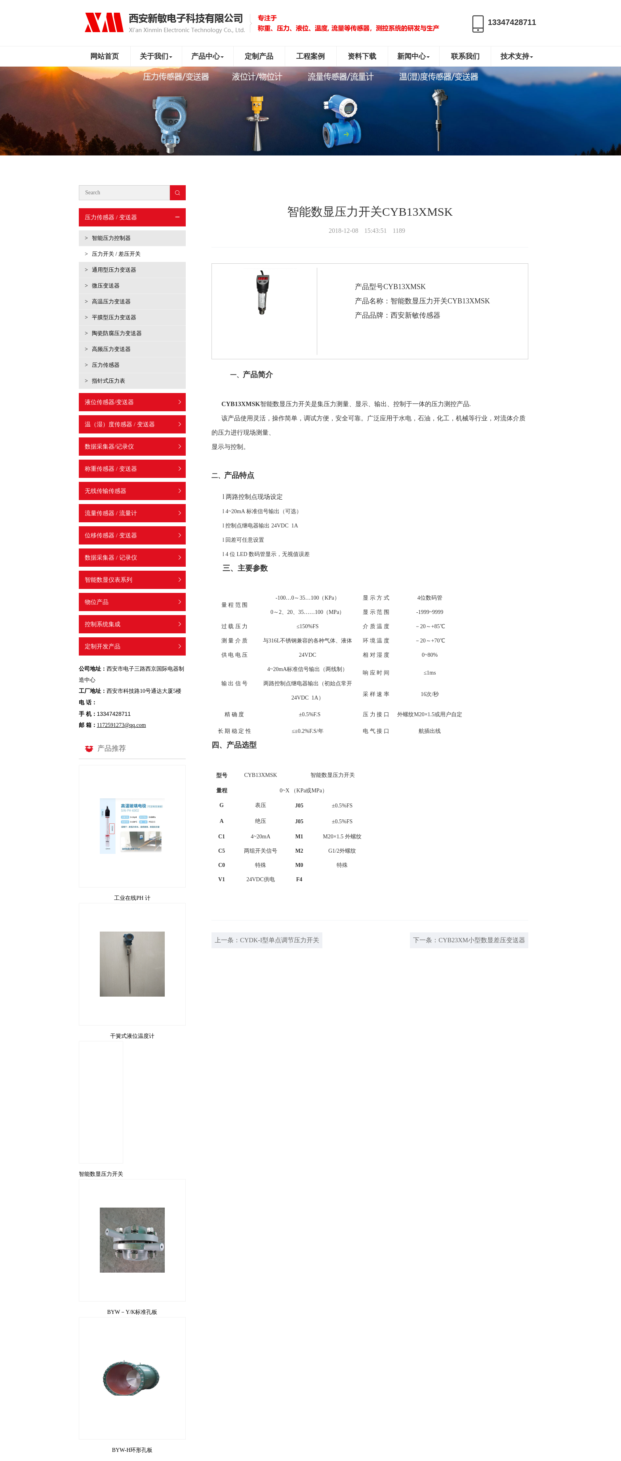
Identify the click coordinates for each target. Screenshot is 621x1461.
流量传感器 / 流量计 (111, 513)
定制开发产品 (102, 646)
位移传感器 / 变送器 (111, 535)
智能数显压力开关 (101, 1174)
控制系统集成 (102, 624)
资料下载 (362, 56)
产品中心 (207, 56)
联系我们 (465, 56)
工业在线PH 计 (132, 898)
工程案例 (310, 56)
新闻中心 (413, 56)
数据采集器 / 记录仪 (111, 557)
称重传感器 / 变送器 (111, 469)
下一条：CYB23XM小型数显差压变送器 (469, 940)
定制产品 (259, 56)
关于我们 (156, 56)
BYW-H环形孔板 (132, 1450)
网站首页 (104, 56)
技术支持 (517, 56)
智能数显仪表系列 (108, 580)
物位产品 (97, 602)
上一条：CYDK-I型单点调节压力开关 (267, 940)
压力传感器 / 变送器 (111, 217)
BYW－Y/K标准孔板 (132, 1312)
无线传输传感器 (105, 491)
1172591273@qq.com (121, 725)
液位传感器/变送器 (109, 402)
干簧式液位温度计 (132, 1036)
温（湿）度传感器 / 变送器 (120, 424)
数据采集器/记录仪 (109, 446)
